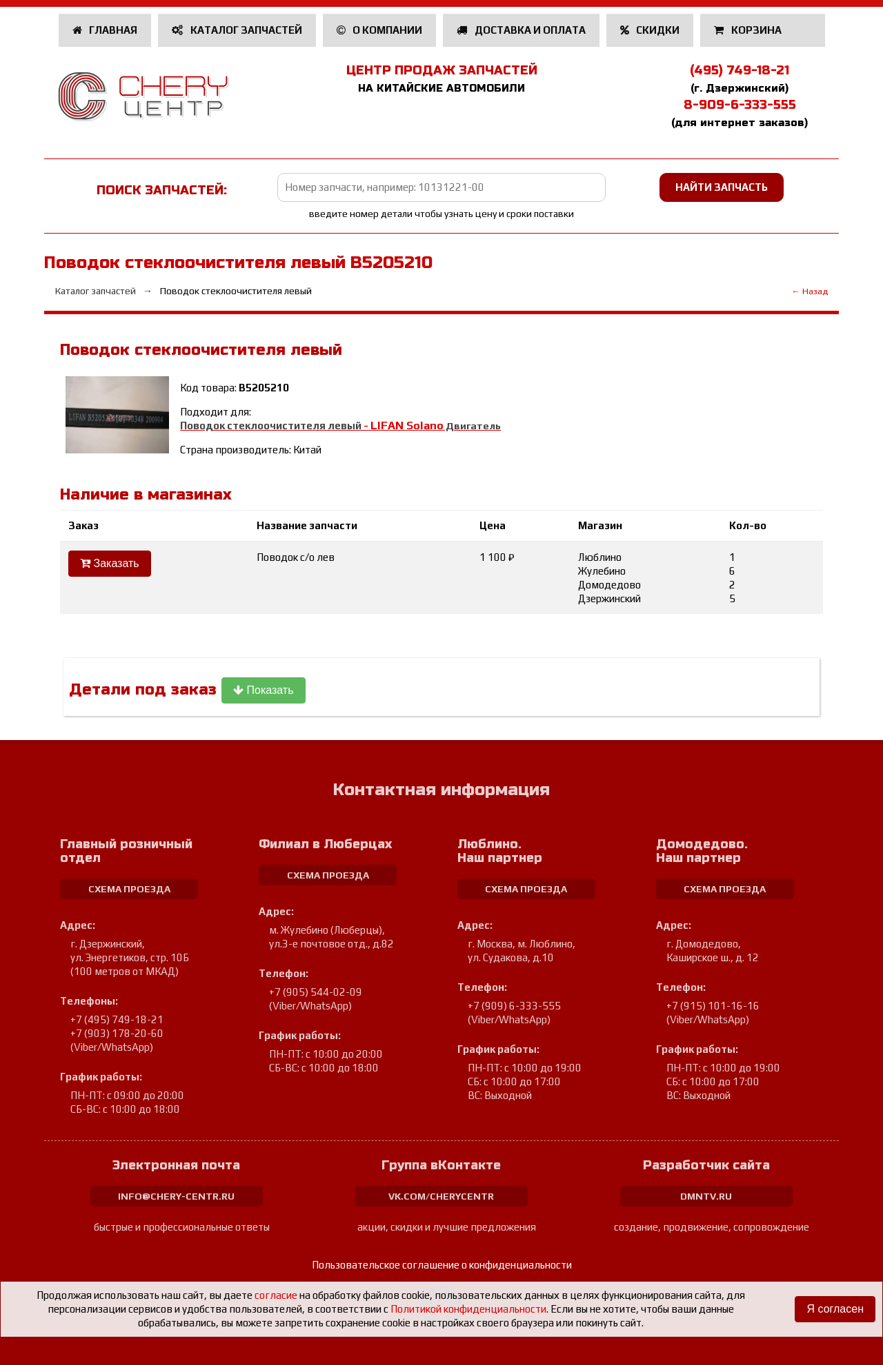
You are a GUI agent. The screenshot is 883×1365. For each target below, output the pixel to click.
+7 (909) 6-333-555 (514, 1006)
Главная (105, 30)
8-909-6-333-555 (740, 104)
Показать (263, 690)
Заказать (109, 563)
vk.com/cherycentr (441, 1196)
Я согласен (835, 1309)
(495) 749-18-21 (739, 70)
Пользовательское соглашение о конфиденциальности (442, 1265)
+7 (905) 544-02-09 (315, 992)
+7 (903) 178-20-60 (116, 1033)
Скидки (650, 30)
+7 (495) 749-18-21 (116, 1019)
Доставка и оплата (521, 30)
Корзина (749, 30)
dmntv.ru (706, 1196)
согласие (276, 1295)
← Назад (809, 291)
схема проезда (129, 888)
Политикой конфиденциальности (468, 1309)
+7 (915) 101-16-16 (713, 1006)
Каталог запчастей (237, 30)
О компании (380, 30)
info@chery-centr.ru (176, 1196)
